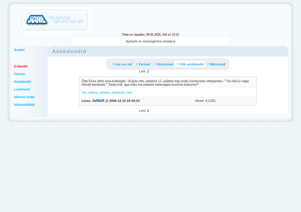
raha (129, 92)
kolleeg (93, 92)
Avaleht (19, 50)
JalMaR (98, 101)
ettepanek (118, 92)
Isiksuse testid (24, 97)
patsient (105, 92)
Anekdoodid (22, 81)
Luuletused (22, 89)
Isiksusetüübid (24, 104)
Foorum (19, 74)
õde (84, 92)
